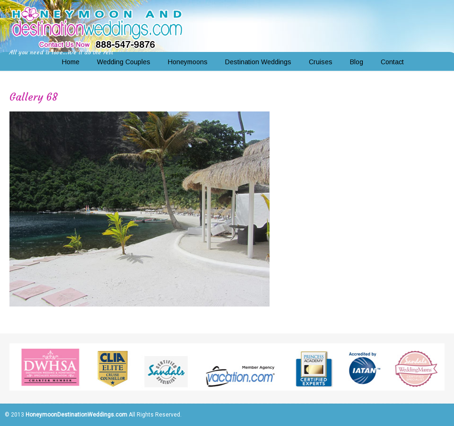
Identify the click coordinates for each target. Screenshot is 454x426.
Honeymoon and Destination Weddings (96, 26)
